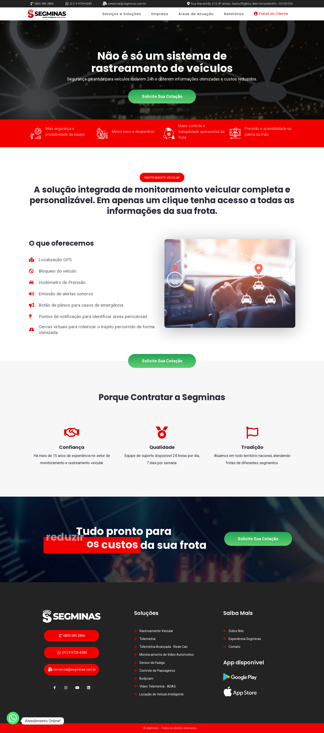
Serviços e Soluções (121, 14)
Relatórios (234, 14)
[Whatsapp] (13, 721)
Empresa (159, 14)
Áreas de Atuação (196, 14)
